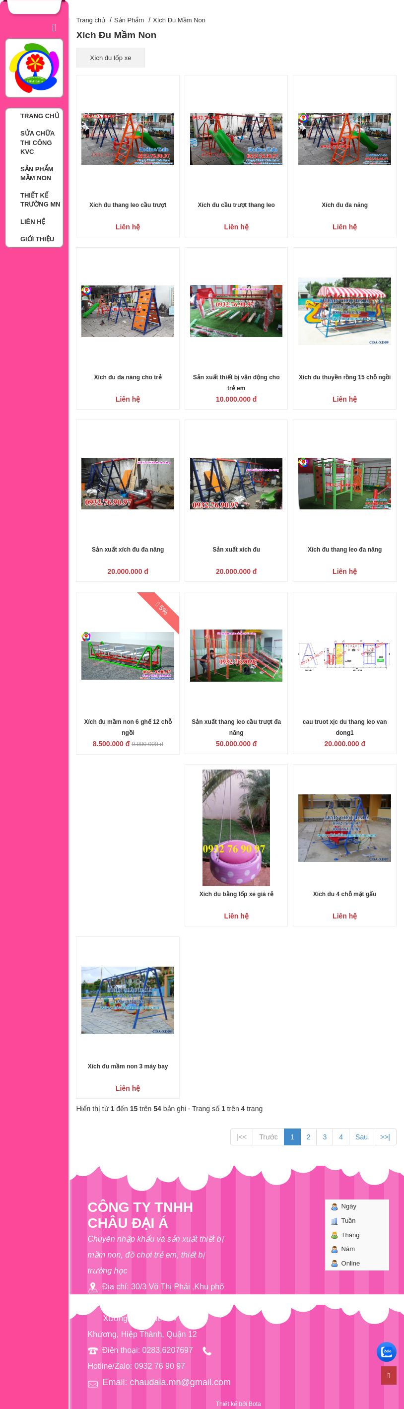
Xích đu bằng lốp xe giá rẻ (236, 894)
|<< (242, 1137)
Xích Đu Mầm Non (179, 20)
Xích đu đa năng (345, 205)
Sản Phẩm (129, 20)
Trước (268, 1137)
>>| (385, 1137)
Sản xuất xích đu (236, 549)
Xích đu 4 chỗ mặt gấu (345, 894)
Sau (361, 1137)
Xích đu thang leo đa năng (345, 549)
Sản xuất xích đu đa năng (128, 549)
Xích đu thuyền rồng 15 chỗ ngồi (345, 377)
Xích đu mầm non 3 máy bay (128, 1066)
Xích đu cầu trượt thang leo (236, 205)
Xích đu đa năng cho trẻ (127, 377)
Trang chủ (90, 20)
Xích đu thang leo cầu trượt (127, 205)
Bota (255, 1404)
